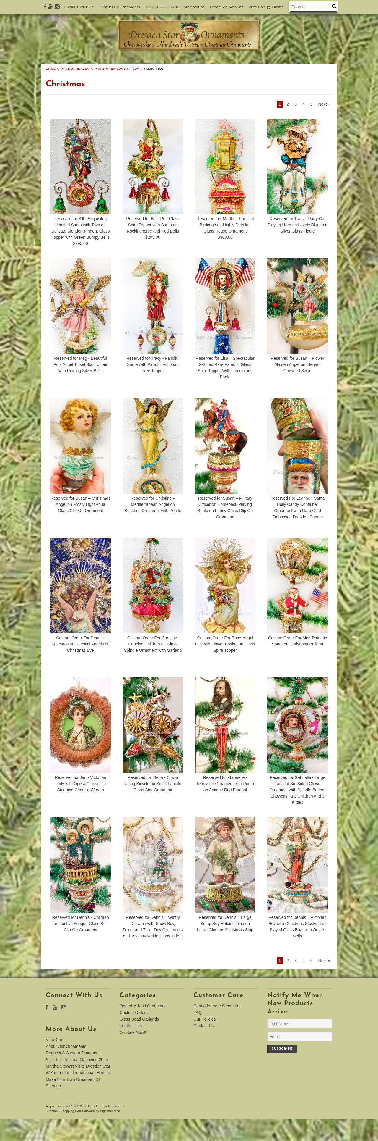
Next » (324, 126)
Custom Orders (171, 66)
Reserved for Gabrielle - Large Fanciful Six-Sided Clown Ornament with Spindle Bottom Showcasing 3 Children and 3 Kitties (297, 812)
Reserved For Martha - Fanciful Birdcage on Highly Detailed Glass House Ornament (225, 246)
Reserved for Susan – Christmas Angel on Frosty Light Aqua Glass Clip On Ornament (80, 526)
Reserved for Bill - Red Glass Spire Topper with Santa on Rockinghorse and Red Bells (153, 246)
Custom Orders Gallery (116, 91)
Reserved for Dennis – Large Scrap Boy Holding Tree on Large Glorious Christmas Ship (225, 945)
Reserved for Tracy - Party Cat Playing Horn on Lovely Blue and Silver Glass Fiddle (298, 246)
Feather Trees (299, 66)
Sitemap (53, 1108)
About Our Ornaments (120, 7)
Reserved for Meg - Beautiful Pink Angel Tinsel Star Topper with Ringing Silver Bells (80, 386)
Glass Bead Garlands (236, 66)
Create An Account (226, 7)
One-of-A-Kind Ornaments (98, 66)
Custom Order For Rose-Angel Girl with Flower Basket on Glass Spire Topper (225, 665)
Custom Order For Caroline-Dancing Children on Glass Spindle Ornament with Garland (153, 665)
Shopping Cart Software (77, 1132)
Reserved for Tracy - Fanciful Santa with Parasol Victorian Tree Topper (153, 386)
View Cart (266, 7)
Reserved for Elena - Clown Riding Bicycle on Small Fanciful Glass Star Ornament (152, 805)
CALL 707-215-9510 (162, 7)
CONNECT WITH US (77, 7)
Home (51, 91)
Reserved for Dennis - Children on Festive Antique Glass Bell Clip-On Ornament (80, 945)
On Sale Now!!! (189, 72)
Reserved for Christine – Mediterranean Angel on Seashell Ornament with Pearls (152, 526)
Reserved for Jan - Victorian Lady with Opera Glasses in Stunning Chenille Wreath (80, 805)
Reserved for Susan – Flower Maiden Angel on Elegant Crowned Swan (297, 386)
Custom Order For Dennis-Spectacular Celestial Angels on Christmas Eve (80, 665)
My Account (194, 7)
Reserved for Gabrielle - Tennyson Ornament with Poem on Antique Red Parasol (225, 805)
